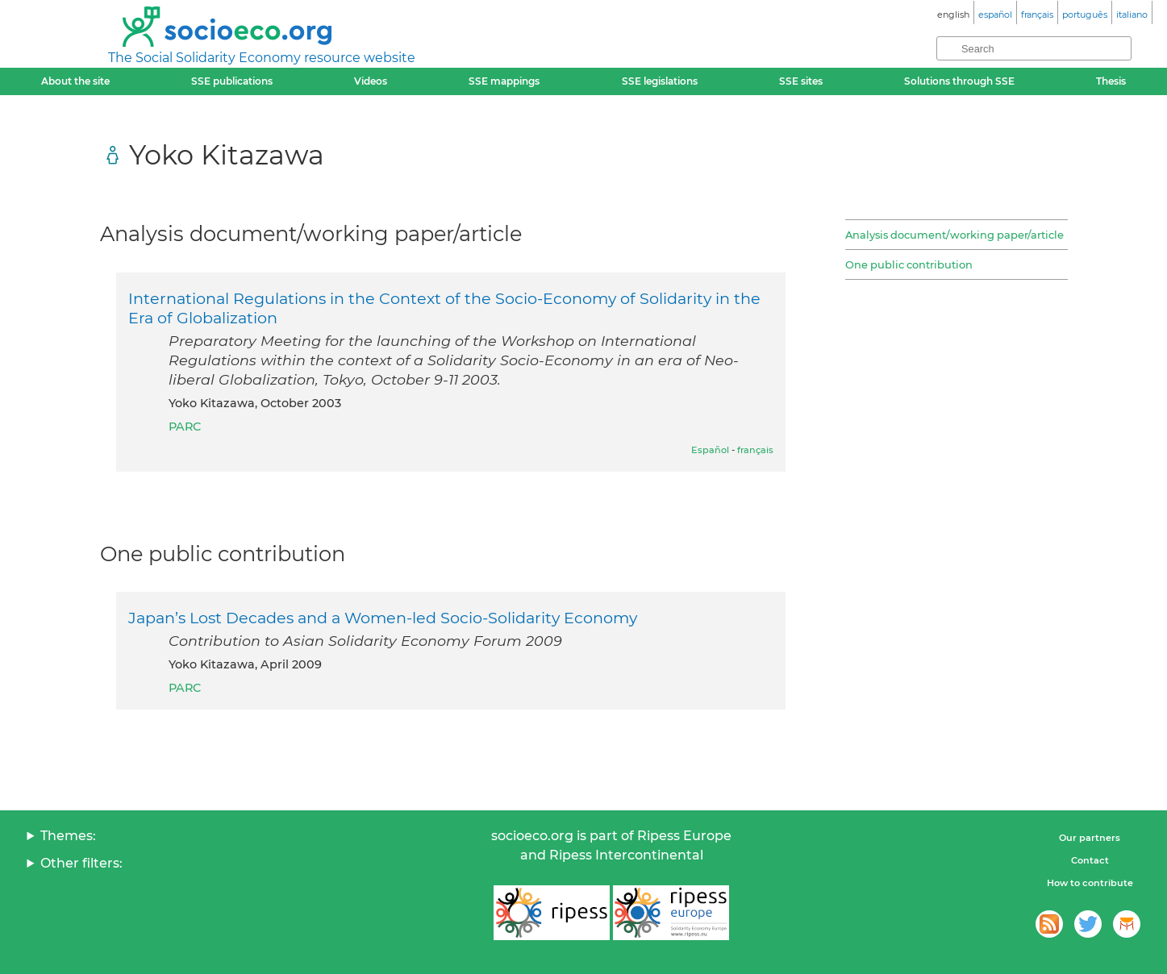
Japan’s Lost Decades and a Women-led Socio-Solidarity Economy (382, 617)
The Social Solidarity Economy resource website (261, 57)
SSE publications (232, 81)
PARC (185, 426)
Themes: (68, 835)
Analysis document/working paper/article (954, 234)
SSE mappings (504, 81)
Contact (1090, 860)
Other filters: (81, 863)
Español (710, 450)
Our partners (1089, 837)
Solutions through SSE (959, 81)
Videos (370, 81)
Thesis (1111, 81)
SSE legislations (660, 81)
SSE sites (801, 81)
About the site (75, 81)
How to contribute (1090, 883)
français (755, 450)
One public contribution (909, 264)
